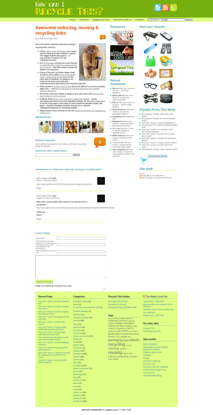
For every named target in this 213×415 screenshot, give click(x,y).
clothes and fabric (69, 144)
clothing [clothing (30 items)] (128, 326)
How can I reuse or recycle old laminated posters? (123, 111)
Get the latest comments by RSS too (156, 178)
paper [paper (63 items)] (126, 340)
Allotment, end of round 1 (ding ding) (158, 309)
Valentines (77, 380)
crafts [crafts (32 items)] (128, 328)
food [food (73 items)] (125, 330)
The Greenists (149, 373)
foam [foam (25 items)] (119, 331)
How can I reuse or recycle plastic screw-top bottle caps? (122, 144)
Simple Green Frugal (62, 86)
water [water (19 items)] (110, 359)
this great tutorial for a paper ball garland (72, 99)
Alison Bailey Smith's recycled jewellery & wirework (155, 348)
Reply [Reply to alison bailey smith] (38, 188)
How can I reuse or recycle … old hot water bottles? (123, 104)
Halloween (77, 348)
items (75, 320)
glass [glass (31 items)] (118, 334)
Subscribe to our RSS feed (152, 175)
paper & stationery (43, 146)
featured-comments (81, 317)
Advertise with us (122, 19)
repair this (77, 395)
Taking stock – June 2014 (153, 315)
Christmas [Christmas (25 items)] (122, 321)
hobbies (76, 351)
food (75, 342)
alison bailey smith (44, 178)
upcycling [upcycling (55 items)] (123, 356)
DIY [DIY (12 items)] (133, 328)
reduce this (77, 392)
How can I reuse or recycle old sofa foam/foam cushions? (122, 123)
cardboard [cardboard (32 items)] (113, 321)
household (82, 144)
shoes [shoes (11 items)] (130, 353)
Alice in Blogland (150, 344)
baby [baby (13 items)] (110, 318)
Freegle (146, 358)
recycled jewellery (80, 311)
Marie (114, 128)
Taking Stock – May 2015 (153, 301)
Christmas (77, 333)
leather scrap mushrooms (56, 51)
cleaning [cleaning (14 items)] (131, 321)
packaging (77, 365)
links (75, 386)
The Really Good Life (156, 296)
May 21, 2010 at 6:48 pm (46, 180)
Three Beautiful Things (152, 376)
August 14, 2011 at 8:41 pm (47, 198)
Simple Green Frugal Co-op (154, 370)
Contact (139, 19)
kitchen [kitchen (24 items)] (111, 337)
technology (77, 374)
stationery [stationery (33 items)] (113, 356)
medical (76, 360)
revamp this (78, 398)
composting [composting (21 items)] (120, 328)
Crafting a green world (152, 352)
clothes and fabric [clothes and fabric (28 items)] (116, 326)
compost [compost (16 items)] (111, 328)
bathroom (77, 327)
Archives (84, 19)
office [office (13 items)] (129, 337)
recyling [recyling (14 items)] (128, 345)
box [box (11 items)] (132, 318)
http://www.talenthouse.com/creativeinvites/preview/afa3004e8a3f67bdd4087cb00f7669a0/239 (75, 208)
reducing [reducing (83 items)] (113, 348)
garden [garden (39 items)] (111, 334)
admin (75, 304)
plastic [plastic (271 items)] (135, 340)
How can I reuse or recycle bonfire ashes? (123, 137)
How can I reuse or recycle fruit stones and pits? (122, 97)
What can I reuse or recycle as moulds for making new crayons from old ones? (54, 355)
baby (75, 324)
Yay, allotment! (149, 312)
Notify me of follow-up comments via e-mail (53, 286)
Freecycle (147, 355)
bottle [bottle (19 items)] (122, 318)
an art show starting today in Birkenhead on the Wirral (58, 76)
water (75, 383)
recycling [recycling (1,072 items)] (116, 344)
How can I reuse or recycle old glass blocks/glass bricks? (53, 313)
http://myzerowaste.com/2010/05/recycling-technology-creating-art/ (64, 184)
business (77, 330)
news (75, 389)
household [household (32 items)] (126, 334)
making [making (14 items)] (117, 337)
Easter (76, 339)
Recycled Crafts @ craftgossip (155, 367)
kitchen (76, 357)
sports (75, 371)
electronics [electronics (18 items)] (112, 331)
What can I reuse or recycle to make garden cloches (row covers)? (123, 152)
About (72, 19)
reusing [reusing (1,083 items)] (115, 352)
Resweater (50, 63)
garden (76, 345)
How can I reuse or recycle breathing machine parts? (123, 130)
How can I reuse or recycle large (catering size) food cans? (51, 333)
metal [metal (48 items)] (124, 336)
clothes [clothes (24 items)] (111, 323)
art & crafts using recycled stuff (48, 144)
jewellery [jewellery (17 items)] (135, 334)
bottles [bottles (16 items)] (127, 318)
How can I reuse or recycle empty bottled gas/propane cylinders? (52, 328)
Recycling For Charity (117, 304)
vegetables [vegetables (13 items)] (133, 356)
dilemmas (77, 314)
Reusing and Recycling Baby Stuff (122, 307)
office (75, 362)
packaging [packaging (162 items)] (115, 340)
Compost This (149, 328)
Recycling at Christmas (117, 301)
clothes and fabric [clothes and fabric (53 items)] (124, 323)
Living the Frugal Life (151, 361)
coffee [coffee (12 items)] (135, 326)
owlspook (116, 142)
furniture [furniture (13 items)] (135, 331)
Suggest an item (101, 19)
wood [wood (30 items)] (115, 359)
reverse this (78, 401)
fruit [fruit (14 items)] (129, 331)
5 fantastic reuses (80, 301)
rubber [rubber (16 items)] (125, 353)
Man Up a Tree (149, 364)
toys (75, 377)
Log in (142, 173)
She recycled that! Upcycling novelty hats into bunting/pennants (53, 338)
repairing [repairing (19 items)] (122, 349)
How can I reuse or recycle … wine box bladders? (123, 90)
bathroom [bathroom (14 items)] (115, 318)
